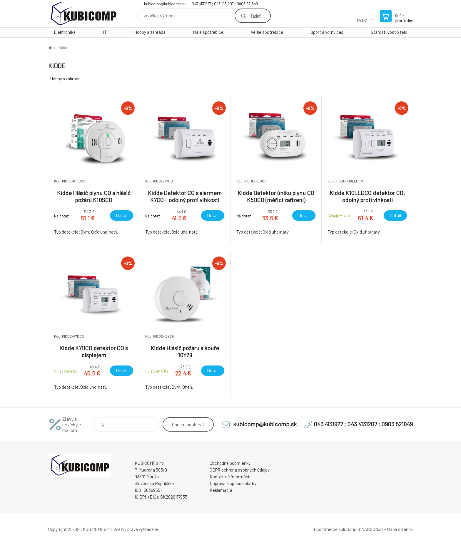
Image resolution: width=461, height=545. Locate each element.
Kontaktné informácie (231, 476)
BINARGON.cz (370, 529)
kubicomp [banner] (83, 13)
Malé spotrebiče (208, 32)
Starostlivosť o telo (389, 32)
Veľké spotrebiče (267, 32)
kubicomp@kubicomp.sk (165, 3)
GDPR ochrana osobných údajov (240, 469)
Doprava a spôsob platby (233, 483)
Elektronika (65, 32)
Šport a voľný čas (326, 32)
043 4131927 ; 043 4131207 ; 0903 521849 (225, 3)
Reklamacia (221, 490)
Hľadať (254, 16)
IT (105, 32)
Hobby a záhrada (150, 32)
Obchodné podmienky (230, 463)
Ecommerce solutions (335, 529)
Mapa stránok (400, 529)
